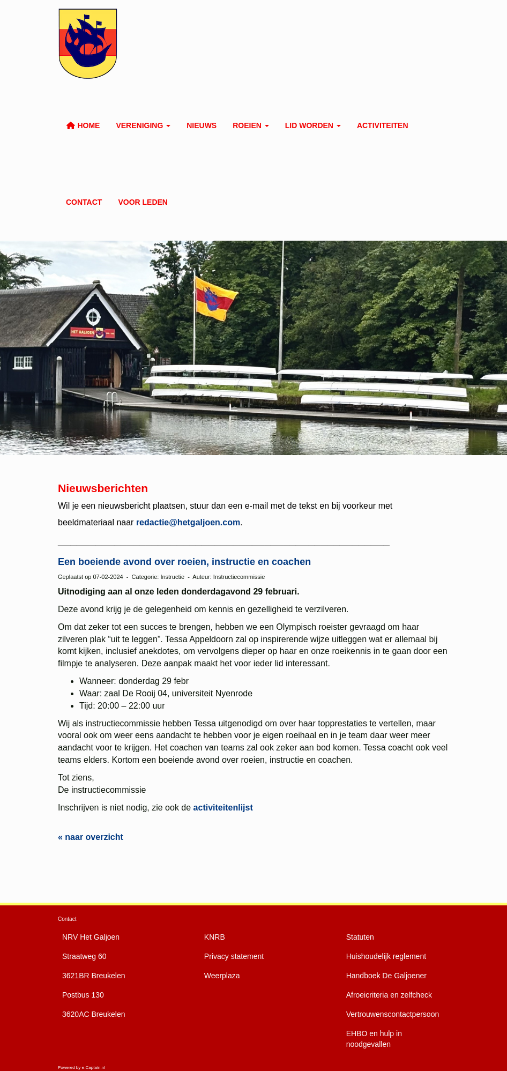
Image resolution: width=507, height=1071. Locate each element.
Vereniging (143, 125)
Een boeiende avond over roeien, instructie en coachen (184, 561)
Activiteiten (382, 125)
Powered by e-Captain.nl (81, 1067)
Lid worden (313, 125)
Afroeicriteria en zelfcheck (389, 995)
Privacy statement (234, 956)
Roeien (251, 125)
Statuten (360, 937)
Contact (84, 202)
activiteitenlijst (223, 807)
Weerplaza (222, 975)
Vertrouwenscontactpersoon (392, 1014)
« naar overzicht (90, 837)
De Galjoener (386, 975)
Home (83, 125)
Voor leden (143, 202)
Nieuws (202, 125)
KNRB (214, 937)
